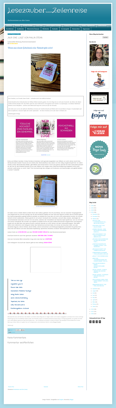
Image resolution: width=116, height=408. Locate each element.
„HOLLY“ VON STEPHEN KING (100, 256)
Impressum (86, 29)
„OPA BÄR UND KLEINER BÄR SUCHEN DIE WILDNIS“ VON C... (100, 240)
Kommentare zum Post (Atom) (20, 389)
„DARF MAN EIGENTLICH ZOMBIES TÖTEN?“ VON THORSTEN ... (99, 245)
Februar (94, 304)
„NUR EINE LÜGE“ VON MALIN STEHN (98, 226)
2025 (92, 208)
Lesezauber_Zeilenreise (47, 10)
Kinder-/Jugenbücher (88, 25)
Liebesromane (102, 25)
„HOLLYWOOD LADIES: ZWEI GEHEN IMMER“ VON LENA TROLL (100, 281)
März (94, 302)
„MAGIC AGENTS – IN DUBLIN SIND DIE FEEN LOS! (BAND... (100, 276)
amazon (48, 154)
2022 (92, 309)
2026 (92, 205)
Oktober (95, 218)
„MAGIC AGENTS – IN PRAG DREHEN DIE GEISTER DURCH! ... (99, 271)
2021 (92, 311)
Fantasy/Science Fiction (71, 25)
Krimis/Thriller (28, 25)
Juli (93, 293)
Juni (94, 295)
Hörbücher (46, 29)
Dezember (95, 214)
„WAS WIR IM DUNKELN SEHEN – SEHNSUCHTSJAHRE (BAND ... (98, 265)
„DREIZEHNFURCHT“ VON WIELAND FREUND (99, 285)
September (95, 288)
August (94, 291)
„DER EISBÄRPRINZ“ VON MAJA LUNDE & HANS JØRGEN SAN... (99, 235)
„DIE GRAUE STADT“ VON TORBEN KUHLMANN (99, 249)
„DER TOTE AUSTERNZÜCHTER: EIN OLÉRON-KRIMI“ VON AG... (100, 260)
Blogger (71, 399)
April (94, 299)
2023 (92, 212)
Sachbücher (20, 29)
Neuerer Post (11, 386)
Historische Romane (33, 29)
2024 (92, 210)
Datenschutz (76, 29)
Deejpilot (61, 399)
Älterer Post (80, 386)
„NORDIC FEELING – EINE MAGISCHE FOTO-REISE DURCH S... (99, 230)
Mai (94, 297)
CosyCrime (39, 25)
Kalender (55, 29)
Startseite (9, 25)
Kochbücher (10, 29)
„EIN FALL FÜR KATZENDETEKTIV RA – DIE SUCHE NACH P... (99, 222)
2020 (92, 313)
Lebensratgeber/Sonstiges (53, 25)
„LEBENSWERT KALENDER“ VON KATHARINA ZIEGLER (100, 253)
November (95, 216)
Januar (94, 306)
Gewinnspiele (65, 29)
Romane (17, 25)
